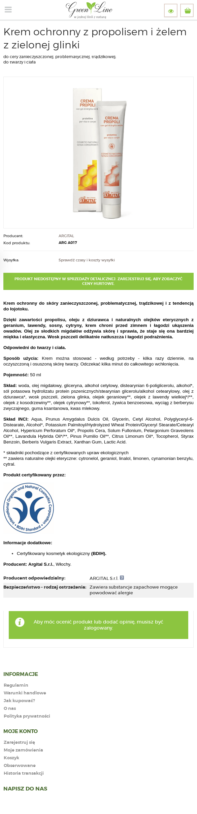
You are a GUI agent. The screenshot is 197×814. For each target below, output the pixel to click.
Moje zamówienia (23, 750)
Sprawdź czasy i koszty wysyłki (87, 260)
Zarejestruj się (19, 742)
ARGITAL (66, 235)
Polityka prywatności (27, 716)
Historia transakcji (24, 773)
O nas (10, 708)
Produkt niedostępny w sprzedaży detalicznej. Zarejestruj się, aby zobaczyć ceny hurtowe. (98, 281)
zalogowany (98, 628)
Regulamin (16, 685)
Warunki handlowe (25, 693)
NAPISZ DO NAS (25, 788)
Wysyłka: (11, 260)
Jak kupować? (19, 700)
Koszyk (11, 758)
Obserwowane (20, 765)
